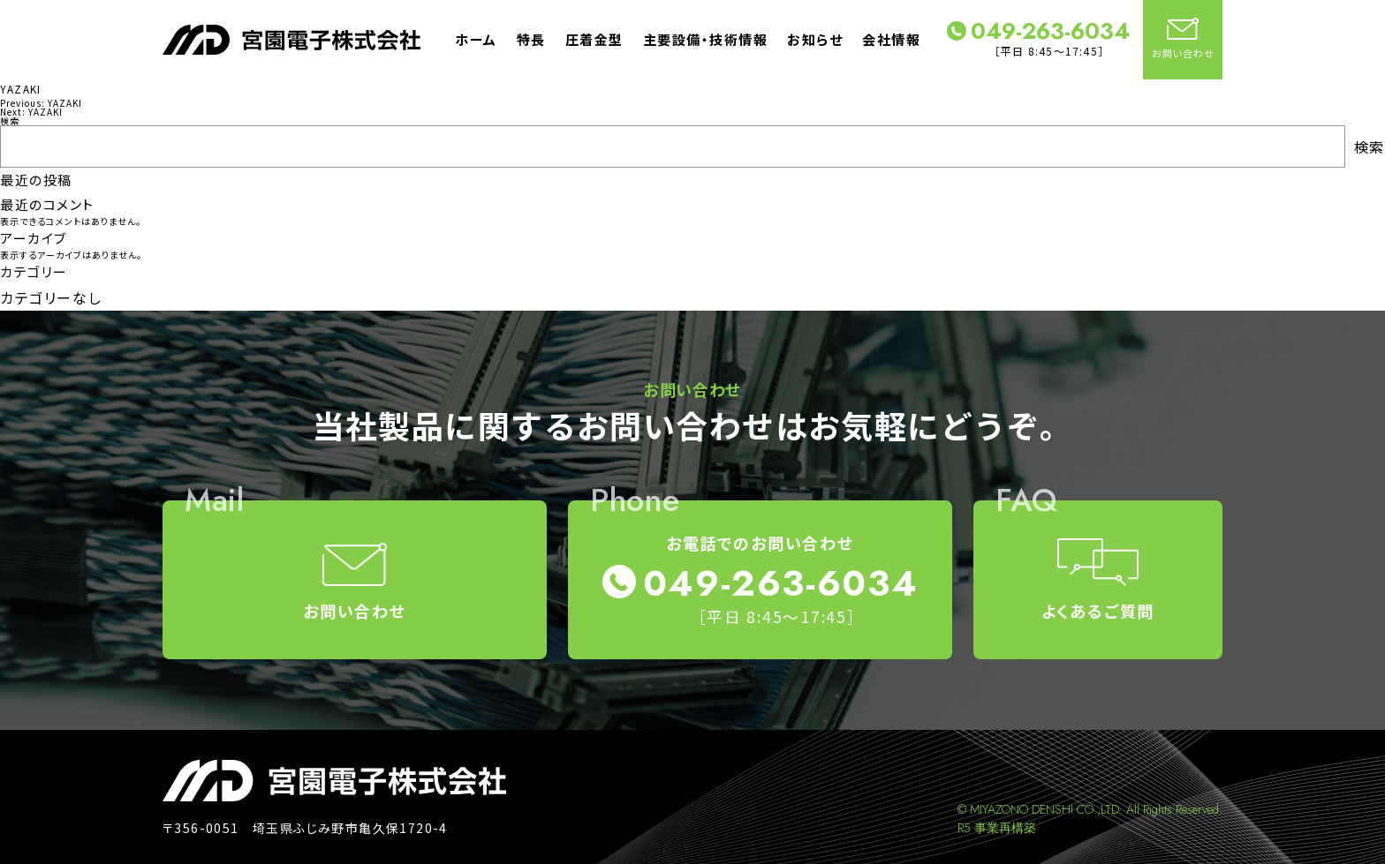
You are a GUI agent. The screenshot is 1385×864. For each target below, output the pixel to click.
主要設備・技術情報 (705, 39)
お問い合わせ (1182, 39)
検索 (9, 120)
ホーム (476, 39)
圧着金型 (594, 39)
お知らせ (815, 39)
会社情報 (891, 39)
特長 (531, 39)
